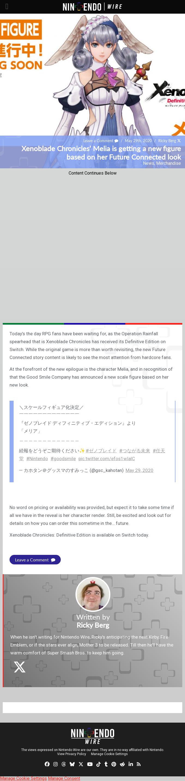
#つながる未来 (134, 450)
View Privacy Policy (71, 754)
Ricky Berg (167, 140)
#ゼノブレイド (101, 450)
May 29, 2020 (139, 470)
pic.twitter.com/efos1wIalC (106, 458)
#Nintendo (37, 458)
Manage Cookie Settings (109, 754)
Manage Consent (64, 778)
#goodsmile (63, 458)
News (148, 163)
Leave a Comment (100, 140)
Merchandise (168, 163)
